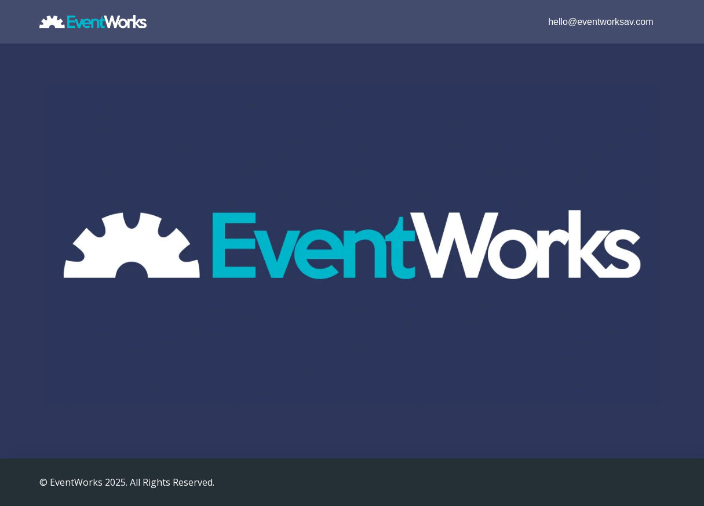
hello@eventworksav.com (600, 22)
